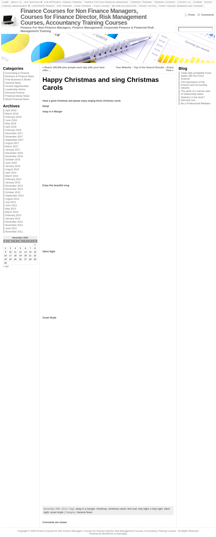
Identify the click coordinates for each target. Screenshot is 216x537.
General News (13, 82)
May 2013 (10, 208)
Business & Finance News (19, 76)
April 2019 (11, 110)
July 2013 (10, 202)
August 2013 (12, 198)
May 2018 (10, 123)
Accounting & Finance (17, 73)
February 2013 (13, 215)
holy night (143, 508)
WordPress (108, 533)
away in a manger (85, 508)
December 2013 (14, 185)
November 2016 (14, 156)
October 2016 (12, 159)
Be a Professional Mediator (195, 103)
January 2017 (12, 149)
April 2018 (11, 126)
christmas (101, 508)
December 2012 (14, 221)
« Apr (6, 266)
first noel (132, 508)
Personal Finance (15, 92)
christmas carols (117, 508)
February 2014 (13, 179)
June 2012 (11, 228)
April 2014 (11, 172)
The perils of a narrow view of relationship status (195, 92)
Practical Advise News (17, 95)
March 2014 (11, 175)
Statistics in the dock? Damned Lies (193, 99)
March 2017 (11, 146)
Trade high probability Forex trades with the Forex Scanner (196, 76)
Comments (207, 14)
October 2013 (12, 192)
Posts (191, 14)
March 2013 (11, 211)
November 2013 (14, 189)
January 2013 (12, 218)
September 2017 (14, 139)
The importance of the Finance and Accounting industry (194, 85)
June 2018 (11, 120)
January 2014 (12, 182)
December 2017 (14, 133)
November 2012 (14, 225)
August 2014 (12, 169)
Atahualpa (121, 533)
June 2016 (11, 162)
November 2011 (14, 231)
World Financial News (17, 99)
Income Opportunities (17, 86)
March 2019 (11, 113)
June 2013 (11, 205)
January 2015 (12, 166)
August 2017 (12, 143)
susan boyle (56, 512)
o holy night (156, 508)
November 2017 (14, 136)
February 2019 (13, 116)
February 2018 (13, 130)
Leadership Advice (15, 89)
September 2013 (14, 195)
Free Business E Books (18, 79)
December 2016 (14, 153)
